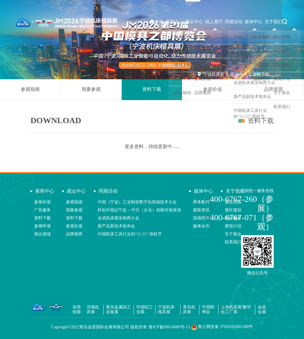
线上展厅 (214, 21)
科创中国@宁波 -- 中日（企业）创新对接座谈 (139, 210)
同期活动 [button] (234, 21)
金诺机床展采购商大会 (118, 218)
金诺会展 (262, 309)
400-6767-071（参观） (242, 222)
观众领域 (42, 234)
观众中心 (238, 74)
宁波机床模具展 (166, 309)
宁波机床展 (213, 74)
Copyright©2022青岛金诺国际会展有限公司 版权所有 (99, 327)
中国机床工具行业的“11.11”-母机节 (130, 234)
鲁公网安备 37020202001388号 (222, 327)
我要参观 (91, 89)
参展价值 (42, 202)
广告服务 (42, 210)
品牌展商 (273, 89)
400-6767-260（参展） (242, 203)
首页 (156, 21)
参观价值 (212, 89)
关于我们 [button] (273, 21)
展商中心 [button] (174, 21)
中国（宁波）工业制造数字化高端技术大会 (137, 202)
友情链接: (77, 309)
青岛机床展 (189, 309)
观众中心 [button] (194, 21)
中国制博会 (208, 309)
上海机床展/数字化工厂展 (236, 309)
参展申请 (42, 226)
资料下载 (261, 74)
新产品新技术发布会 (116, 226)
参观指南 (30, 89)
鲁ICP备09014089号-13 (169, 327)
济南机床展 (93, 309)
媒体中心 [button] (253, 21)
